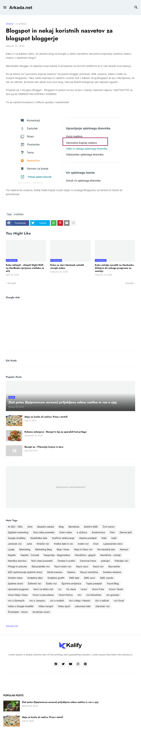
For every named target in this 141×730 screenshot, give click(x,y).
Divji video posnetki (43, 532)
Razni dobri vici (62, 566)
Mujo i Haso (63, 549)
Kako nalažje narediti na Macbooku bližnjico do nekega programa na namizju (114, 268)
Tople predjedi (94, 583)
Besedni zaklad (45, 526)
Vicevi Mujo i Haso (18, 594)
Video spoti (64, 606)
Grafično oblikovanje (63, 538)
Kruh (95, 543)
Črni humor (109, 526)
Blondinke (74, 526)
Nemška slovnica (17, 560)
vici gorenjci (112, 594)
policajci (105, 560)
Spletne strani (15, 583)
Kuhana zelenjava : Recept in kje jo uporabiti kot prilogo (55, 431)
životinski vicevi (41, 611)
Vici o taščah (102, 600)
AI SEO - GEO (15, 526)
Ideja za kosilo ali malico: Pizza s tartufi (46, 416)
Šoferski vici (34, 583)
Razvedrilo (114, 566)
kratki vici (83, 543)
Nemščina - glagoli (85, 555)
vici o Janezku (37, 600)
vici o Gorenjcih (16, 600)
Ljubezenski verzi (112, 543)
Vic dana (71, 589)
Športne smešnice (71, 583)
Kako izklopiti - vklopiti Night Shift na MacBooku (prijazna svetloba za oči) (25, 268)
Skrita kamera (54, 572)
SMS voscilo (106, 577)
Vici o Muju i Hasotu (79, 600)
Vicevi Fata (98, 589)
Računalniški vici (41, 566)
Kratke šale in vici (63, 543)
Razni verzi (82, 566)
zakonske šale (83, 606)
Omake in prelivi (66, 560)
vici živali (119, 600)
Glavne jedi (126, 532)
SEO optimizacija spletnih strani (25, 572)
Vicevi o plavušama (43, 594)
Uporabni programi (18, 589)
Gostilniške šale (38, 538)
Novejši (12, 283)
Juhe (29, 543)
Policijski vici (121, 560)
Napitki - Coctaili (30, 555)
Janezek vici (15, 543)
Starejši (129, 283)
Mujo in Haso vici (83, 549)
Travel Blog (113, 583)
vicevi (84, 589)
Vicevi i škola (116, 589)
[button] (4, 7)
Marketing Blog (43, 549)
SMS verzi (89, 577)
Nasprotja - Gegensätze (57, 555)
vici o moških (57, 600)
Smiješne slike (35, 577)
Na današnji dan (106, 549)
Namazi (124, 549)
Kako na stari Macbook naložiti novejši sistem (67, 266)
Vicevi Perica (66, 594)
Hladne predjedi (88, 538)
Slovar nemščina (89, 572)
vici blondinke (93, 594)
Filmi (112, 532)
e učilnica (21, 24)
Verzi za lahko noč (43, 589)
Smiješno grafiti (55, 577)
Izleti (114, 538)
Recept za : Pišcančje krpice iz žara (43, 446)
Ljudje (11, 549)
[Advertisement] (70, 324)
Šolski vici (51, 583)
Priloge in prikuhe (17, 566)
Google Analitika (16, 538)
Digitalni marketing (18, 532)
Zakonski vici (102, 606)
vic (59, 589)
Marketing (24, 549)
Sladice (71, 572)
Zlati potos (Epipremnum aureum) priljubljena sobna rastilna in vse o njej (60, 702)
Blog (61, 526)
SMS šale (74, 577)
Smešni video (15, 577)
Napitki (12, 555)
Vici (79, 594)
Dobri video (65, 532)
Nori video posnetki (42, 560)
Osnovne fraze (88, 560)
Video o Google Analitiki (21, 606)
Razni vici (98, 566)
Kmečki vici (43, 543)
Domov (10, 24)
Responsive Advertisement (70, 487)
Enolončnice (98, 532)
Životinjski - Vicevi (18, 611)
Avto (29, 526)
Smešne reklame (112, 572)
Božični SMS (91, 526)
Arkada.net (20, 7)
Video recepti (45, 606)
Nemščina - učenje (110, 555)
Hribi (103, 538)
